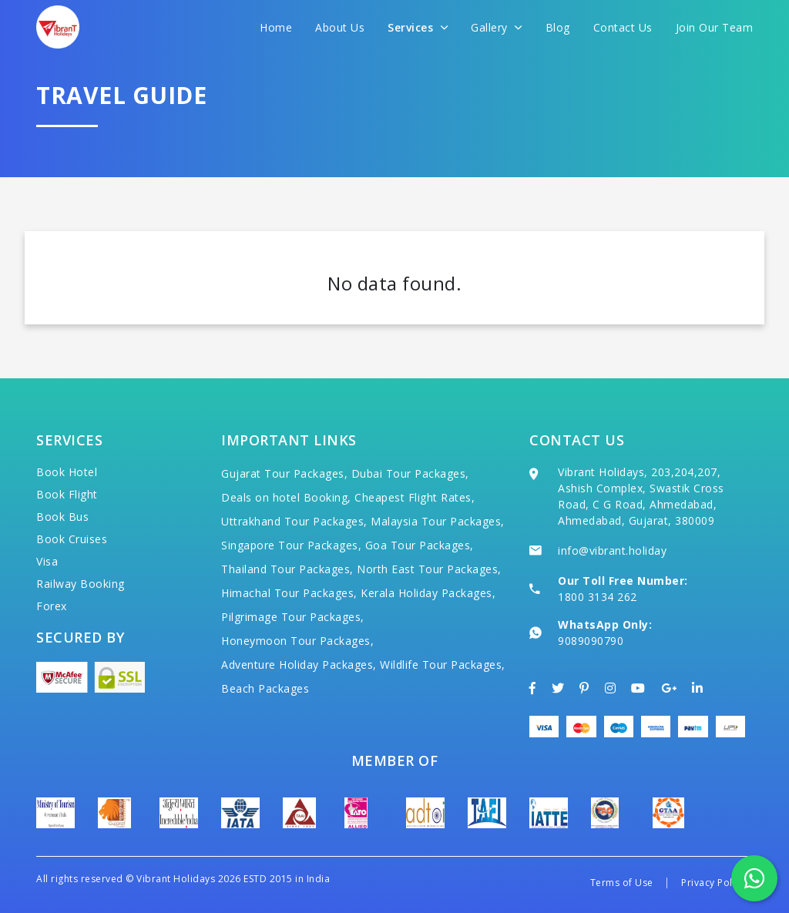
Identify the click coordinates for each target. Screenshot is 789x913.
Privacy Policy (713, 882)
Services (418, 27)
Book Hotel (66, 472)
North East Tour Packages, (429, 569)
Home (276, 27)
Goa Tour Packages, (419, 545)
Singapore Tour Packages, (291, 545)
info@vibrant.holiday (612, 550)
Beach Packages (265, 688)
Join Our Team (715, 27)
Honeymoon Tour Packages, (297, 640)
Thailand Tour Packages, (287, 569)
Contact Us (623, 27)
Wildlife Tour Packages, (442, 664)
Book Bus (62, 516)
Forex (51, 606)
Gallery (496, 27)
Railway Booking (80, 583)
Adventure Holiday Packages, (299, 664)
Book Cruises (71, 539)
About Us (339, 27)
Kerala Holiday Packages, (428, 593)
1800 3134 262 (597, 596)
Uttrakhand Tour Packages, (294, 521)
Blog (558, 27)
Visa (47, 561)
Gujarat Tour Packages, (284, 473)
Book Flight (67, 494)
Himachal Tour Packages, (289, 593)
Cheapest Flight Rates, (414, 497)
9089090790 (590, 640)
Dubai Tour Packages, (410, 473)
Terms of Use (621, 882)
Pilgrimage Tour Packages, (292, 616)
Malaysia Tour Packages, (438, 521)
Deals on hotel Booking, (286, 497)
